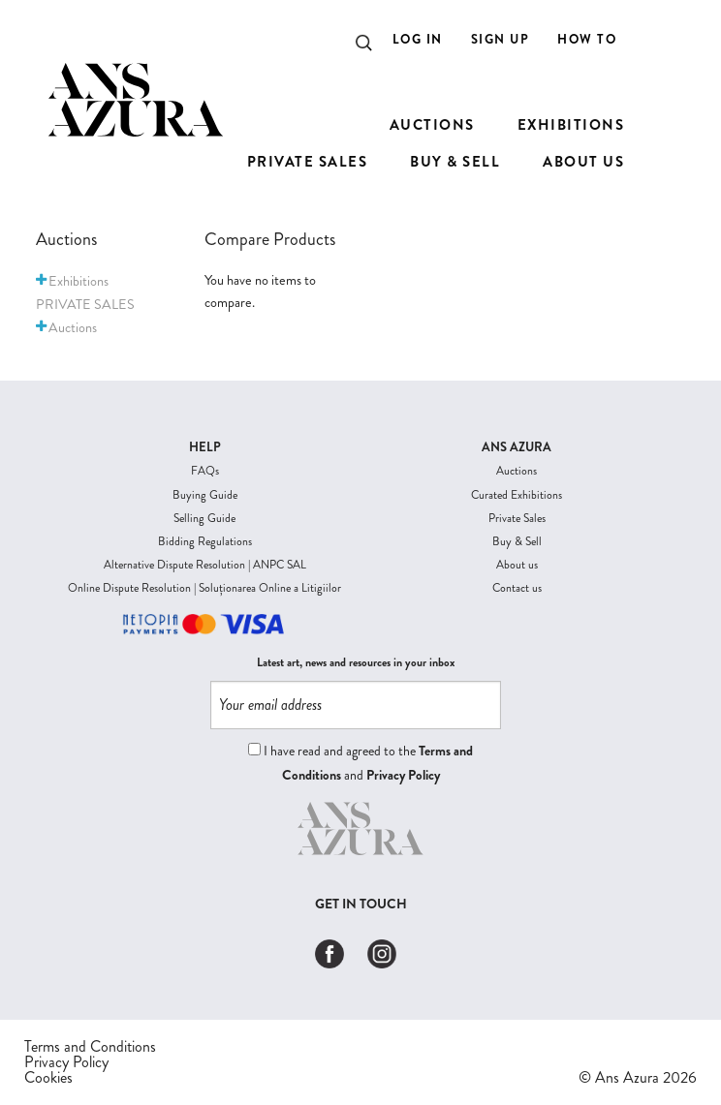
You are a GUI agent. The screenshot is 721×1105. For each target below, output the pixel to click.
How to (586, 39)
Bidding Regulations (205, 541)
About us (517, 564)
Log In (417, 39)
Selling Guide (204, 518)
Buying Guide (204, 495)
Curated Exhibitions (516, 495)
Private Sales (517, 518)
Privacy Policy (403, 774)
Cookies (48, 1078)
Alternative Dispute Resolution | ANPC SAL (205, 564)
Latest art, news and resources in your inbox (356, 663)
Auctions (516, 470)
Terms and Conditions (90, 1047)
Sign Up (500, 39)
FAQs (205, 470)
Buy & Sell (517, 541)
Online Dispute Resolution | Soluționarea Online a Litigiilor (204, 588)
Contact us (517, 588)
